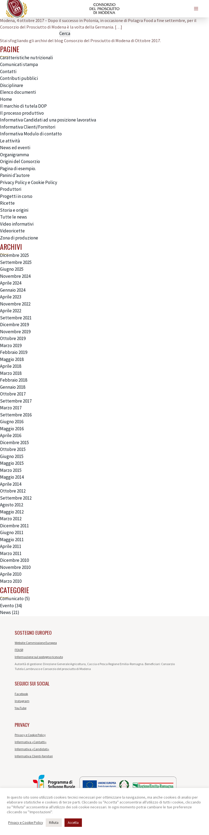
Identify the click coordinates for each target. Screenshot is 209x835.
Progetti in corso (16, 196)
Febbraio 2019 (13, 352)
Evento (7, 606)
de (159, 8)
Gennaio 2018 (12, 387)
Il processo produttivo (22, 113)
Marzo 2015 (10, 470)
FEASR (19, 650)
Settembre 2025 (16, 262)
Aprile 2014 (10, 484)
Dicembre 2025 (14, 255)
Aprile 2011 (10, 546)
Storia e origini (14, 210)
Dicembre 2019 (14, 325)
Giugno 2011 (11, 532)
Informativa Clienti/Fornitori (27, 127)
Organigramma (14, 155)
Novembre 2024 (15, 276)
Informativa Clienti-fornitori (34, 756)
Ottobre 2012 (13, 491)
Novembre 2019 (15, 332)
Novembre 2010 (15, 567)
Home (6, 99)
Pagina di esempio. (18, 169)
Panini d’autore (15, 175)
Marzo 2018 (10, 373)
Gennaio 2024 (12, 290)
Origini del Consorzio (20, 161)
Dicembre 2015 (14, 442)
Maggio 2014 (12, 477)
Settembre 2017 (16, 401)
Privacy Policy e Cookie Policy (28, 182)
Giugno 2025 (11, 269)
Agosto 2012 (11, 505)
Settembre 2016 (16, 415)
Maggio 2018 (12, 359)
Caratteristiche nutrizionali (26, 58)
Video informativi (16, 224)
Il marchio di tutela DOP (23, 106)
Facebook (21, 694)
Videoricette (12, 231)
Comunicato (12, 599)
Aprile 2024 (10, 283)
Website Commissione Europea (36, 643)
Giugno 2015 (11, 456)
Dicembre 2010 (14, 560)
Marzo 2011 (10, 553)
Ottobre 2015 (13, 449)
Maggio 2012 (12, 512)
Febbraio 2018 (13, 380)
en (139, 8)
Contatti (8, 71)
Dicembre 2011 (14, 526)
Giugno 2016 (11, 422)
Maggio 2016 (12, 429)
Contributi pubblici (19, 78)
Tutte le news (13, 217)
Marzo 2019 (10, 345)
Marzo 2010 (10, 581)
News (5, 612)
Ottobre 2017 (13, 394)
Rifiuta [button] (54, 822)
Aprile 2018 (10, 366)
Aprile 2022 (10, 311)
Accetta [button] (73, 822)
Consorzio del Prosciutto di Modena (97, 40)
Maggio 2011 (12, 540)
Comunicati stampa (19, 64)
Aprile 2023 (10, 297)
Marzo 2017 (10, 408)
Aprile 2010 (10, 574)
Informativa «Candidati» (32, 749)
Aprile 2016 (10, 435)
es (149, 8)
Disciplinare (11, 85)
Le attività (10, 141)
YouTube (20, 708)
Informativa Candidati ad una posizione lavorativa (48, 120)
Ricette (7, 203)
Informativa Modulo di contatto (31, 134)
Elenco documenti (18, 92)
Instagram (22, 701)
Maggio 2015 (12, 463)
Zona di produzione (19, 238)
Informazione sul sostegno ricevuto (39, 657)
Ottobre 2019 (13, 338)
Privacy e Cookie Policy (30, 735)
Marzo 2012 (10, 519)
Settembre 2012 (16, 498)
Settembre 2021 (16, 318)
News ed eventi (15, 148)
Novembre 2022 (15, 304)
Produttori (10, 189)
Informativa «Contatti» (31, 742)
